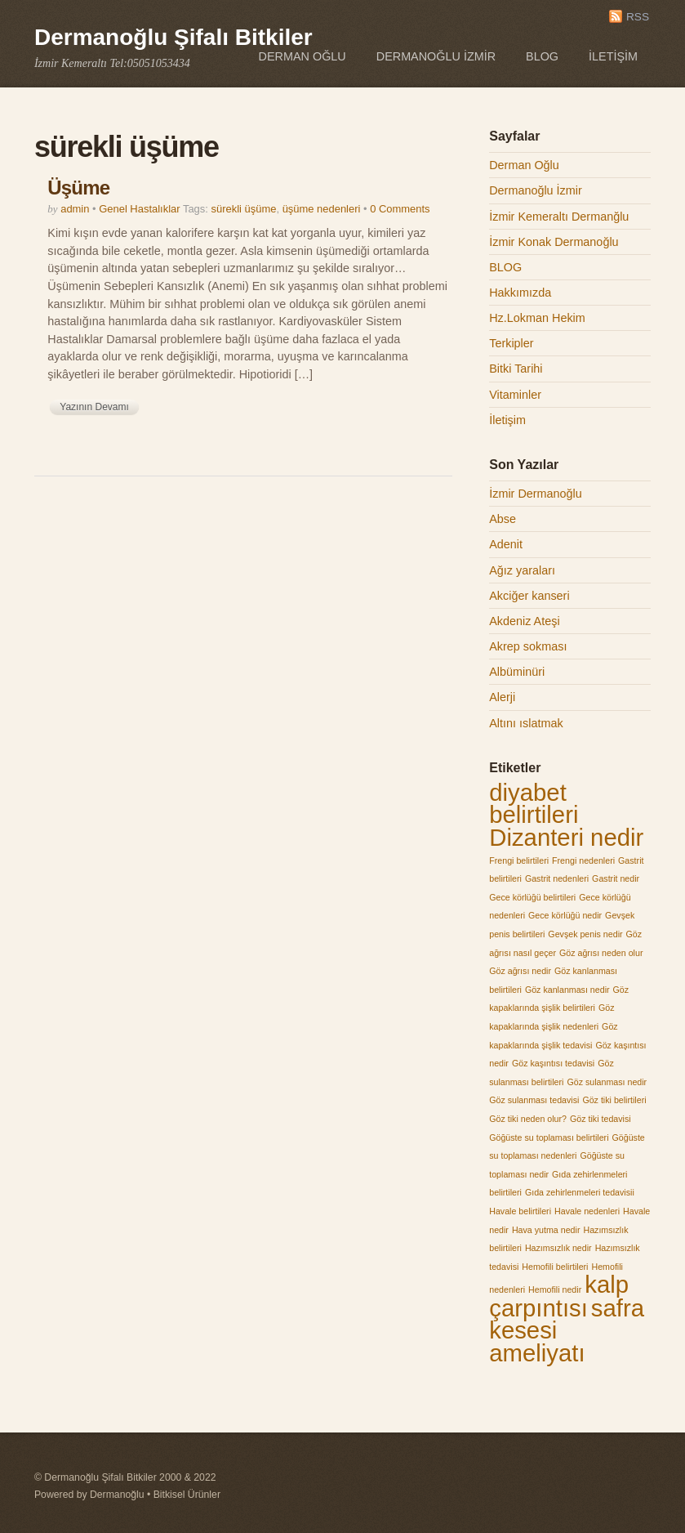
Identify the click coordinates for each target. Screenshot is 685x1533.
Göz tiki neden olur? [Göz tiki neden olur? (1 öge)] (528, 1119)
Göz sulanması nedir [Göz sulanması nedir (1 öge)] (607, 1082)
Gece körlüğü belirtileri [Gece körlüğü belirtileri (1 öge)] (532, 897)
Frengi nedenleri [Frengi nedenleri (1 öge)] (583, 860)
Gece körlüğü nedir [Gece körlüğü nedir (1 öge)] (565, 915)
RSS (637, 17)
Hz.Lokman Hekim (537, 317)
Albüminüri (517, 671)
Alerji (502, 697)
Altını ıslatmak (526, 723)
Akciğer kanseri (529, 595)
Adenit (506, 544)
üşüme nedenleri (321, 209)
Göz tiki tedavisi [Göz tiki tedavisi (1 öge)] (600, 1119)
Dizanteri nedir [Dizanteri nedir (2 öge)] (566, 837)
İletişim (613, 56)
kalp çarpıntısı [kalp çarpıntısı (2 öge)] (559, 1296)
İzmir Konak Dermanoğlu (553, 241)
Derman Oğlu (302, 56)
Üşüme (78, 188)
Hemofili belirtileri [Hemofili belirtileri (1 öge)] (555, 1267)
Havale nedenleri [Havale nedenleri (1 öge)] (587, 1211)
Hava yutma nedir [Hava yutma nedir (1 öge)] (546, 1230)
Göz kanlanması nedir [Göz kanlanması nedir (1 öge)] (567, 989)
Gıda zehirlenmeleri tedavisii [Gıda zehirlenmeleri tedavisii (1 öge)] (579, 1192)
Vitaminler (515, 394)
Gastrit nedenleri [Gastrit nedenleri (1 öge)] (557, 878)
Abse (502, 518)
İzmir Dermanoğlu (535, 493)
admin (74, 209)
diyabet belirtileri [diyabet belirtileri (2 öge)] (533, 804)
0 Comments (399, 209)
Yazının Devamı (94, 407)
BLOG (542, 56)
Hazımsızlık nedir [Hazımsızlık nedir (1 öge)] (558, 1248)
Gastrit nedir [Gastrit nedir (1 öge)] (615, 878)
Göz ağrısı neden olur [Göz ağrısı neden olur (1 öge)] (601, 953)
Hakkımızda (520, 292)
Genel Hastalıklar (139, 209)
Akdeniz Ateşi (524, 621)
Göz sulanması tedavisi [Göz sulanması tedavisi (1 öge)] (534, 1100)
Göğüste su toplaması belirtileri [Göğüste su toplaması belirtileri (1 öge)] (548, 1137)
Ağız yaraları (522, 570)
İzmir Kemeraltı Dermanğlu (559, 216)
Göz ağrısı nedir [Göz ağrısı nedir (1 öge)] (520, 971)
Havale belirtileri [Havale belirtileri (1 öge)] (520, 1211)
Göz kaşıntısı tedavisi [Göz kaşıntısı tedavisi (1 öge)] (553, 1063)
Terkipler (511, 343)
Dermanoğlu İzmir (436, 56)
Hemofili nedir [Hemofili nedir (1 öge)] (554, 1289)
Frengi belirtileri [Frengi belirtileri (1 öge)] (519, 860)
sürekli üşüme (244, 209)
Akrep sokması (528, 646)
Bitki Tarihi (515, 368)
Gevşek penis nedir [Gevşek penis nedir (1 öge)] (585, 934)
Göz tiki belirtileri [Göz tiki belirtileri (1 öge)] (614, 1100)
